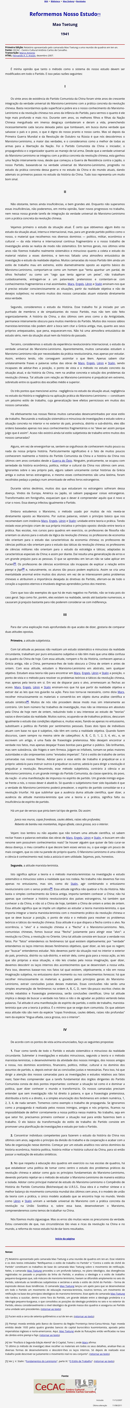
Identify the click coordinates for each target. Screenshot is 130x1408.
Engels (80, 284)
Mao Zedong (68, 1)
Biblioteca (55, 1)
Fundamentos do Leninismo (41, 1361)
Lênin (88, 284)
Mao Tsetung (34, 1270)
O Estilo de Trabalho (81, 1361)
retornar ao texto (50, 1309)
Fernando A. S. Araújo (24, 55)
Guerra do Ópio (62, 461)
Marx (71, 284)
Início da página (65, 1238)
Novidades (81, 1)
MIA (46, 1)
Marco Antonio (27, 52)
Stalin (98, 284)
